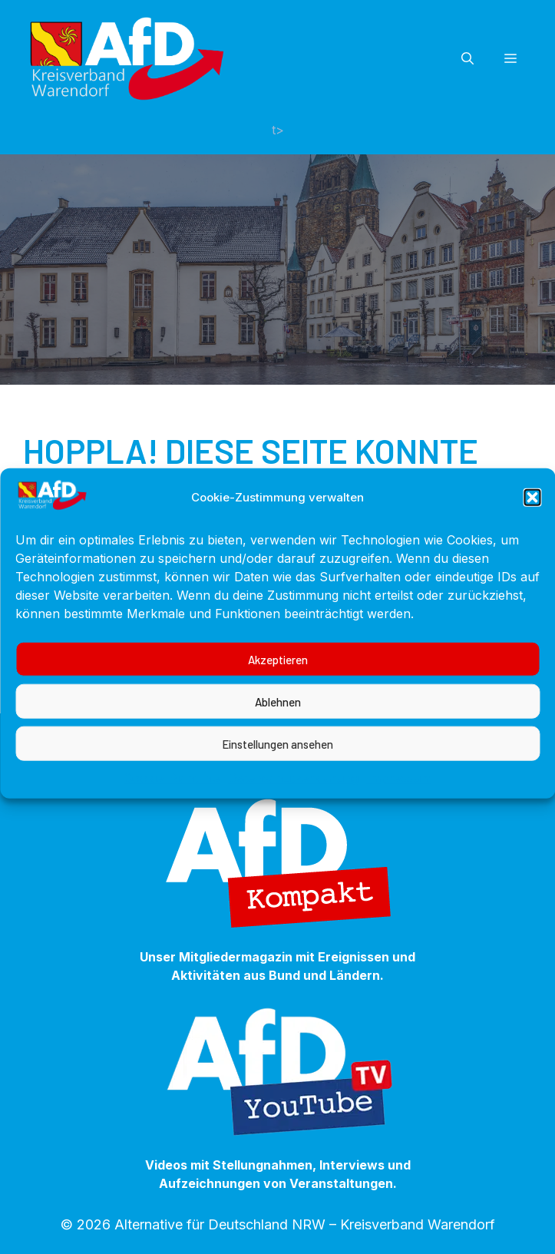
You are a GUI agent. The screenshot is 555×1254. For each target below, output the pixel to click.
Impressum (398, 791)
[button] (532, 510)
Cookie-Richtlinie (172, 791)
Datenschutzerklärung (293, 791)
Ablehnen (278, 714)
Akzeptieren (278, 672)
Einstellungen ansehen (277, 756)
